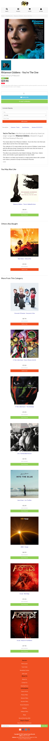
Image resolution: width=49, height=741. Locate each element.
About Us (24, 679)
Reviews (37, 127)
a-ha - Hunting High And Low (24, 453)
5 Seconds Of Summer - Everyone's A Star (24, 313)
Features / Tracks (15, 127)
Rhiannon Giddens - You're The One (23, 16)
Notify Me (24, 97)
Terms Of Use (24, 691)
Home (2, 16)
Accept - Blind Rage (24, 593)
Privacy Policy (24, 694)
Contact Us (24, 682)
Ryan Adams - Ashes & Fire (24, 258)
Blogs (24, 714)
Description (5, 127)
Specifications (25, 127)
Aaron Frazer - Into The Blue (24, 500)
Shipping (24, 708)
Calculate (24, 121)
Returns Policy (24, 698)
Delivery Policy (24, 711)
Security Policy (24, 701)
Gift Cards (24, 673)
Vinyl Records (9, 16)
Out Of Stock (24, 215)
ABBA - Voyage (24, 547)
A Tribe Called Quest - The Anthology (24, 406)
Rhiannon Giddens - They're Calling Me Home (24, 204)
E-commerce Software (22, 738)
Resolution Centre (24, 670)
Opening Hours (24, 686)
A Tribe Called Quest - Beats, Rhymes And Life (24, 360)
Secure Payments (24, 704)
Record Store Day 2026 (24, 718)
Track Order (24, 667)
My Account (24, 663)
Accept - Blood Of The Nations (24, 640)
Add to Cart (24, 269)
